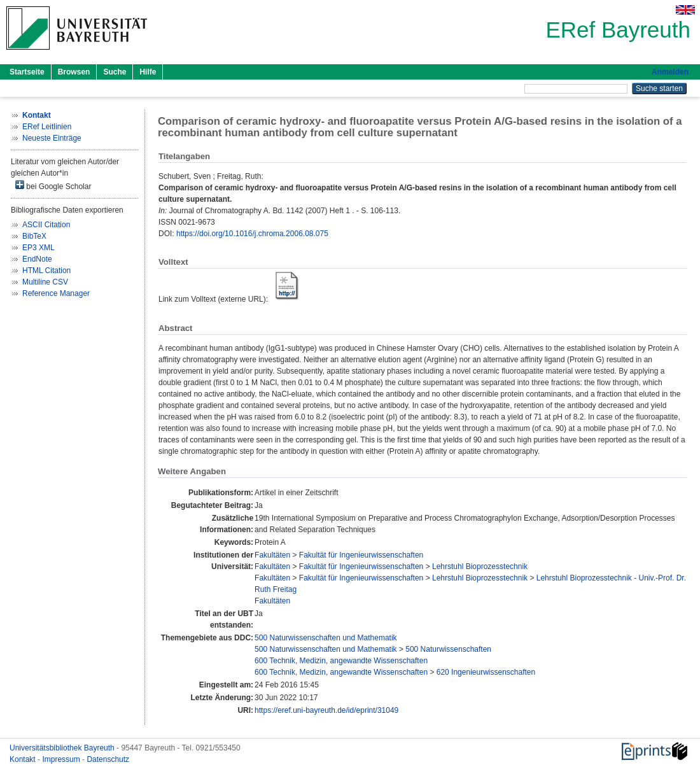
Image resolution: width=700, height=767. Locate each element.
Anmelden (670, 71)
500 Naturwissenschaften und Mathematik (325, 637)
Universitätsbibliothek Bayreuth (63, 747)
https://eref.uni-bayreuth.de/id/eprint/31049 (326, 710)
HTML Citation (46, 270)
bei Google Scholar (53, 185)
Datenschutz (108, 759)
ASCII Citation (46, 224)
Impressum (62, 759)
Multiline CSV (45, 282)
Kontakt (24, 759)
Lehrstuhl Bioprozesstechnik (480, 566)
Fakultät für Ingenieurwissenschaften (361, 555)
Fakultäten (272, 555)
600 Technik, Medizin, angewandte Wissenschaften (341, 660)
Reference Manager (56, 293)
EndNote (37, 259)
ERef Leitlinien (46, 126)
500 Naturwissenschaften (448, 649)
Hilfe (147, 71)
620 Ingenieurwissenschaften (486, 672)
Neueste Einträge (51, 138)
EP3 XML (38, 247)
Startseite (27, 71)
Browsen (74, 71)
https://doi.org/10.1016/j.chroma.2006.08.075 (252, 233)
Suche (114, 71)
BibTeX (34, 236)
